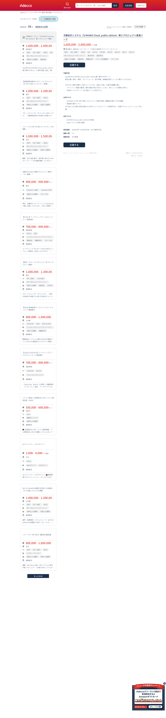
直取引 (129, 27)
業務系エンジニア (32, 417)
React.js (38, 370)
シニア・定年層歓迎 (102, 59)
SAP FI (124, 52)
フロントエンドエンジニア (35, 375)
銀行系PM (91, 55)
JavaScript (30, 323)
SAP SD (95, 52)
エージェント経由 (119, 27)
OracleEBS (41, 278)
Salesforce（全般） (33, 190)
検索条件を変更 (41, 26)
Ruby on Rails (46, 323)
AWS (35, 233)
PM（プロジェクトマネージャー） (37, 56)
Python (29, 233)
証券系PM (100, 55)
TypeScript (30, 370)
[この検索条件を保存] (48, 19)
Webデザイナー (31, 465)
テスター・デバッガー (33, 553)
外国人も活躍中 (45, 104)
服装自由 (43, 59)
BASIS (45, 52)
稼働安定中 (38, 240)
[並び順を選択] (140, 26)
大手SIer (49, 285)
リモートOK (44, 194)
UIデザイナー (43, 465)
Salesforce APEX (47, 190)
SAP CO (131, 52)
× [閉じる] (164, 683)
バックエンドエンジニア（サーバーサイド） (39, 237)
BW (51, 52)
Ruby (37, 323)
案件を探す (67, 8)
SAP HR (117, 52)
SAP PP (110, 52)
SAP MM (102, 52)
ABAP (28, 52)
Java (28, 414)
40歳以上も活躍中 (32, 59)
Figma (29, 461)
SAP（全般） (37, 52)
